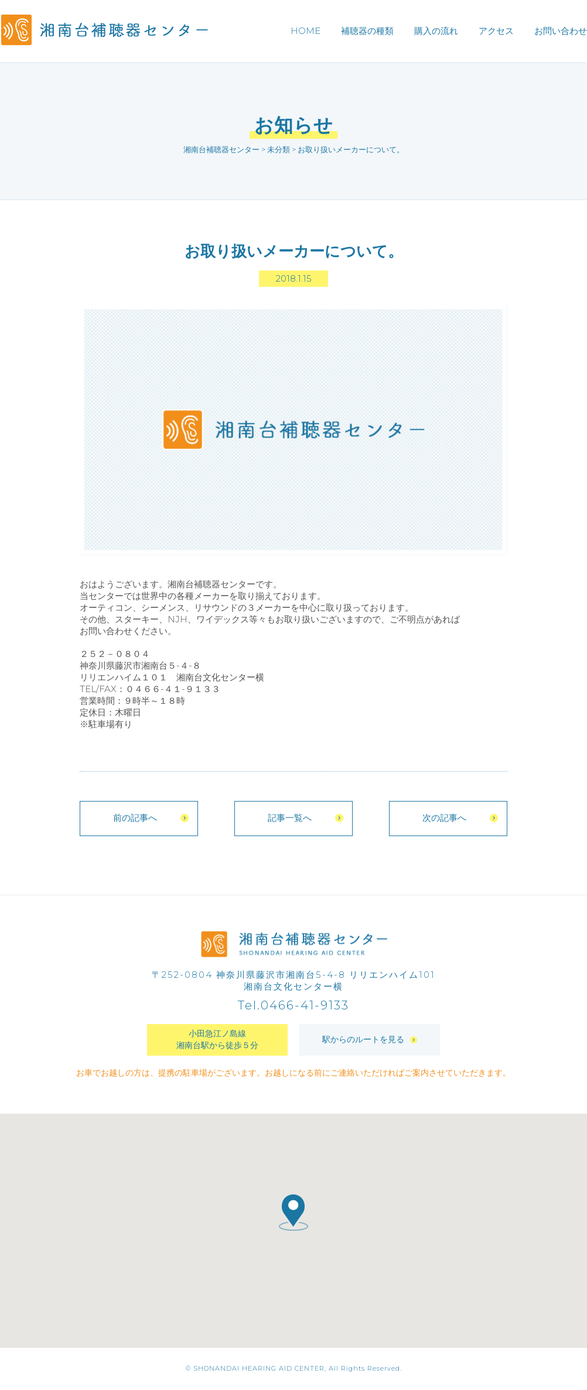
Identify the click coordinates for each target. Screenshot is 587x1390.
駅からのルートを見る (369, 1040)
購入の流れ (436, 30)
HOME (305, 30)
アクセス (496, 30)
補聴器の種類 (367, 30)
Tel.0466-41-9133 (293, 1006)
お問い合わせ (560, 30)
